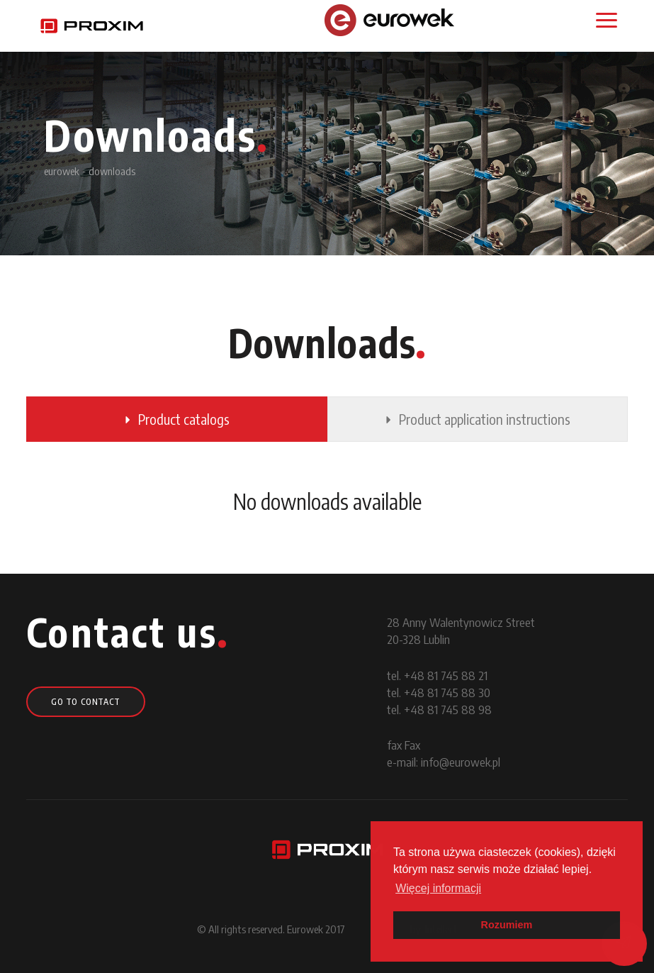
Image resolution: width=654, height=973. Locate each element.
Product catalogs (177, 419)
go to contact (85, 701)
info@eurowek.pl (460, 761)
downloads (112, 171)
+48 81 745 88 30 (447, 692)
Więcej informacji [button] (438, 888)
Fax (412, 744)
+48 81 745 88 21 (445, 675)
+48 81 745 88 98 (448, 709)
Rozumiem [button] (507, 924)
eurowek (61, 171)
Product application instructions (477, 419)
